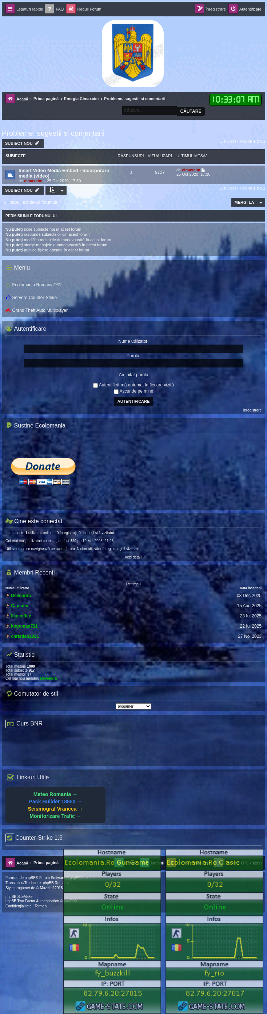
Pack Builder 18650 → (55, 801)
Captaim (19, 605)
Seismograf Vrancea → (55, 809)
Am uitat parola (133, 374)
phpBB (30, 878)
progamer (22, 888)
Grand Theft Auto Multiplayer (36, 310)
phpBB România (56, 883)
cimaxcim (33, 181)
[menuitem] (54, 9)
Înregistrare (252, 410)
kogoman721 (24, 626)
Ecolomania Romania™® (33, 285)
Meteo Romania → (55, 794)
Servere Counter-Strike (31, 297)
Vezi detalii (133, 557)
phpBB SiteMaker (19, 897)
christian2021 (25, 636)
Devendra (21, 595)
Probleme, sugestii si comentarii (53, 133)
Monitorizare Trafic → (55, 816)
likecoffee (21, 616)
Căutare (190, 111)
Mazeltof (47, 888)
